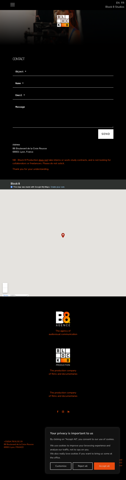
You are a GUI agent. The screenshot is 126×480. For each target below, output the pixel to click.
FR (122, 3)
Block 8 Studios (114, 7)
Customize (60, 466)
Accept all (104, 466)
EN (118, 3)
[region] (82, 450)
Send (106, 134)
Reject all (82, 466)
